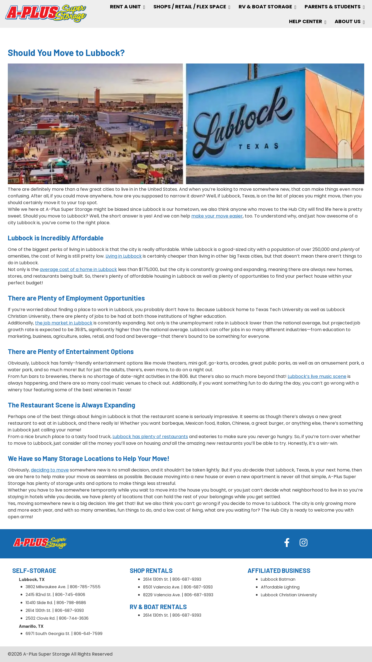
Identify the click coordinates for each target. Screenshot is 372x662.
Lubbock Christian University (289, 595)
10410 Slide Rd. (39, 602)
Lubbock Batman (278, 579)
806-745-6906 (70, 594)
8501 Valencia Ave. (161, 587)
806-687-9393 (69, 610)
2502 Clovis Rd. (40, 618)
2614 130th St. (38, 610)
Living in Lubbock (124, 256)
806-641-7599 (88, 633)
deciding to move (50, 470)
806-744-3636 (74, 618)
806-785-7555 (85, 587)
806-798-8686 (71, 602)
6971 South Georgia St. (48, 633)
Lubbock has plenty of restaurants (150, 436)
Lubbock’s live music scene (317, 376)
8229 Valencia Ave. (162, 595)
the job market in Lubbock (63, 323)
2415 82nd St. (39, 594)
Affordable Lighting (280, 587)
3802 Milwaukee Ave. (46, 587)
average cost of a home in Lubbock (78, 269)
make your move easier (217, 216)
